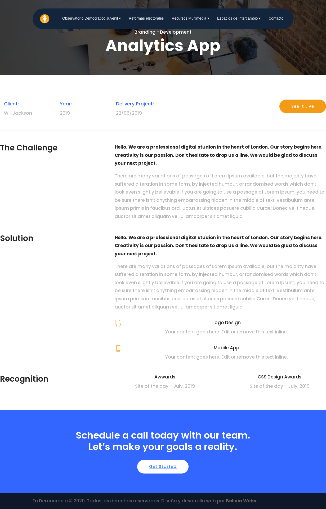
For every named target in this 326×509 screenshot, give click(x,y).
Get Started (163, 466)
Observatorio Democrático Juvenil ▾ (91, 18)
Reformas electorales (146, 18)
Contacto (276, 18)
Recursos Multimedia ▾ (190, 18)
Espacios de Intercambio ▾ (239, 18)
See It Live (302, 106)
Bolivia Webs (241, 501)
